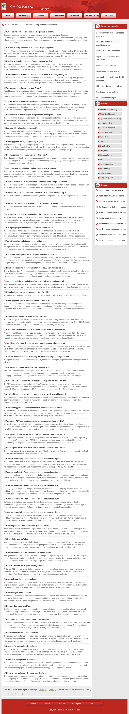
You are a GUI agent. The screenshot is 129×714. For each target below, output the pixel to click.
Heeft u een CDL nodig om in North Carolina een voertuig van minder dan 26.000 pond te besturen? (112, 218)
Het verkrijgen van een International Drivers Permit (27, 619)
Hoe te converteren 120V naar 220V (112, 235)
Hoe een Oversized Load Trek (18, 606)
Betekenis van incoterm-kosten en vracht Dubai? (27, 316)
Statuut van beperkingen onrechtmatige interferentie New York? (33, 101)
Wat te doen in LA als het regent (111, 196)
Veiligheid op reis (106, 178)
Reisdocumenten (106, 164)
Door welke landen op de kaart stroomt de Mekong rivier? (112, 201)
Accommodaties (57, 16)
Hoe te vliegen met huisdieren (19, 593)
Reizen (17, 25)
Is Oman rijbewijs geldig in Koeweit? (21, 128)
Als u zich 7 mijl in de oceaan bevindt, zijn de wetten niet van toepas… (35, 214)
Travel (9, 25)
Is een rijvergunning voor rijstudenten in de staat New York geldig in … (36, 268)
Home (7, 16)
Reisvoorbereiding (92, 16)
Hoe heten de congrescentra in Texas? (112, 224)
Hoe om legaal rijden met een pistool (21, 579)
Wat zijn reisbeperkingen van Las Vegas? (23, 88)
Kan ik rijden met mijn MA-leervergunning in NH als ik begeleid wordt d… (36, 394)
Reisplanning (104, 169)
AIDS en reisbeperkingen (106, 98)
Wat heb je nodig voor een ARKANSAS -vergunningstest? (30, 48)
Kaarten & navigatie (107, 128)
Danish (62, 704)
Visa (101, 141)
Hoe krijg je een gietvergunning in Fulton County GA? (29, 300)
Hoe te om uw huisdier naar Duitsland (22, 633)
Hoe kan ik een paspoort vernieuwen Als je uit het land (112, 229)
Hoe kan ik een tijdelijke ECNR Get (21, 660)
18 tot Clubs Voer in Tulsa (17, 539)
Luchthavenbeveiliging (108, 110)
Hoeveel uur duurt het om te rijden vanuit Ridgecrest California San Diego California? (112, 240)
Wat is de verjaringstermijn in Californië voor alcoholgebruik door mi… (36, 281)
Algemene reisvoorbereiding (110, 119)
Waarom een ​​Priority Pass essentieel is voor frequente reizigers (33, 459)
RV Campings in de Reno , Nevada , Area (112, 207)
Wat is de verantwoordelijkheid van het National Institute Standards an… (36, 330)
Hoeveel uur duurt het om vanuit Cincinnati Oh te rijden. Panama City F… (37, 193)
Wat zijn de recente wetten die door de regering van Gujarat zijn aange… (36, 434)
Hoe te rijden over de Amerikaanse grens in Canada (28, 526)
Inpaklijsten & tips (106, 132)
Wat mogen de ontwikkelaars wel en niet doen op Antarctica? (32, 168)
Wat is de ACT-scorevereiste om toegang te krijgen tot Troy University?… (37, 381)
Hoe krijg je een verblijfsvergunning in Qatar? (25, 142)
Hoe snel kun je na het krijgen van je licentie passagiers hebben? (33, 115)
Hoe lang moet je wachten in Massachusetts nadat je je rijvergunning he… (37, 75)
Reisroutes (103, 160)
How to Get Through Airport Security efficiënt (25, 566)
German (33, 704)
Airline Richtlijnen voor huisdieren (109, 86)
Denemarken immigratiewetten (108, 71)
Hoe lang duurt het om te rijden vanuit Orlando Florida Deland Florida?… (36, 448)
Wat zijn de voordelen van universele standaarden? (28, 367)
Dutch (47, 704)
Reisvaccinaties (105, 123)
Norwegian (76, 704)
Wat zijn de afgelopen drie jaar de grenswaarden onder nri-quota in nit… (36, 343)
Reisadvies (74, 16)
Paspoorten (103, 137)
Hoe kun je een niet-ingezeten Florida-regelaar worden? (29, 61)
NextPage (42, 690)
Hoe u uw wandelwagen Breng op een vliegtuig (26, 673)
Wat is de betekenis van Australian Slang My (112, 190)
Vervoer (41, 16)
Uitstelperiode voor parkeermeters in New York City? (28, 292)
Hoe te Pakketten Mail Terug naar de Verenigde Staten (29, 552)
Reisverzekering (105, 155)
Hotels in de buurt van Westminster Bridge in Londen (112, 213)
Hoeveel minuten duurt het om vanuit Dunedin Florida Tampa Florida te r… (37, 182)
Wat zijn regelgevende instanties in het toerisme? (27, 241)
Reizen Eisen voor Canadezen (108, 51)
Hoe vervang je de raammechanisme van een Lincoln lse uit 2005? (34, 408)
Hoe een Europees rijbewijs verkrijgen (22, 646)
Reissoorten (109, 16)
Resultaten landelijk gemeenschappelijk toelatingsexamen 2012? (33, 254)
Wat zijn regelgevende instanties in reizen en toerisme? (29, 228)
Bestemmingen (23, 16)
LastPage (52, 690)
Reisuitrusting (104, 146)
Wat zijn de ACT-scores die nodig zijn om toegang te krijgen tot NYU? (35, 421)
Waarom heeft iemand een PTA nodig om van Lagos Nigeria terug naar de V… (38, 357)
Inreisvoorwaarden (49, 25)
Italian (91, 704)
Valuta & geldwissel (107, 114)
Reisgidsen (103, 150)
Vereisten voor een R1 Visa (106, 66)
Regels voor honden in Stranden (108, 92)
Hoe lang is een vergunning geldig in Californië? (26, 155)
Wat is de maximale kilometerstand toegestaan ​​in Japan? (30, 32)
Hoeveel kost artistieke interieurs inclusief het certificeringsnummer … (36, 203)
